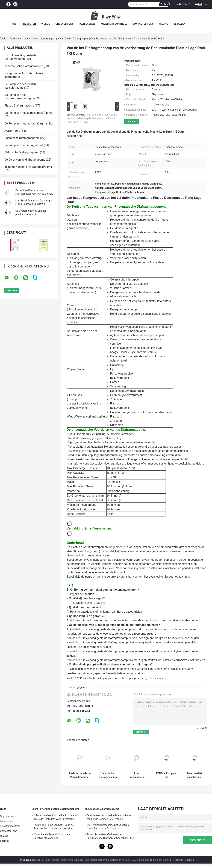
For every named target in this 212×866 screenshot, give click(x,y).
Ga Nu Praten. (183, 4)
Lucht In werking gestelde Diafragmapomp (20, 57)
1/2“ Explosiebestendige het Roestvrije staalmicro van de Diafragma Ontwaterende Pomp (108, 827)
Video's (45, 23)
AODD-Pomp (12, 130)
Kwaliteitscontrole (114, 23)
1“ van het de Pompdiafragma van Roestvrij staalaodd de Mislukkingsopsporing (52, 836)
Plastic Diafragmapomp (19, 105)
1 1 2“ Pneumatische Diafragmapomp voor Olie (99, 678)
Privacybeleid (27, 859)
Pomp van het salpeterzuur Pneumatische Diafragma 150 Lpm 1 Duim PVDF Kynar (194, 775)
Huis (13, 23)
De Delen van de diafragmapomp (24, 159)
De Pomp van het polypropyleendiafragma (19, 96)
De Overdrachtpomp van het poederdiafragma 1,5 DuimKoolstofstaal (30, 214)
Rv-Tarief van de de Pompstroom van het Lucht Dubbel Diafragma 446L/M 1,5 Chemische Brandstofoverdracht (79, 775)
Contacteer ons (143, 23)
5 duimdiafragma (157, 678)
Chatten (131, 121)
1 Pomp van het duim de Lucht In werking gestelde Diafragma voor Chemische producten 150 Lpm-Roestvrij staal (57, 817)
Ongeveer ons (64, 23)
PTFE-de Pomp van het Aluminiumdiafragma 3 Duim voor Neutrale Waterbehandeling (166, 775)
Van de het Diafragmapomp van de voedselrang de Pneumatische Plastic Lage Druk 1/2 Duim (92, 118)
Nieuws (163, 23)
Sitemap (4, 840)
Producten (29, 23)
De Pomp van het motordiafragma (25, 123)
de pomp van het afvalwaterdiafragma (28, 167)
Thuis (3, 38)
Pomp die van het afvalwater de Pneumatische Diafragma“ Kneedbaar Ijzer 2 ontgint (110, 836)
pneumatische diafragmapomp (40, 38)
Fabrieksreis (87, 23)
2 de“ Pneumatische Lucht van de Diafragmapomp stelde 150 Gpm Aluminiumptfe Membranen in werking (137, 775)
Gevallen (179, 23)
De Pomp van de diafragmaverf (23, 145)
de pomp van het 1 (136, 678)
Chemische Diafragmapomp (22, 138)
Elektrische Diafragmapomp (21, 152)
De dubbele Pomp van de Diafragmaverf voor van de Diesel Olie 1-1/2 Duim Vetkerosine (33, 193)
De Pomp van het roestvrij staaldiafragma (20, 85)
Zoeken (164, 4)
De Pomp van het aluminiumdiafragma (28, 112)
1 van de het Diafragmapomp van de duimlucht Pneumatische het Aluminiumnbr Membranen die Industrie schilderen (108, 775)
